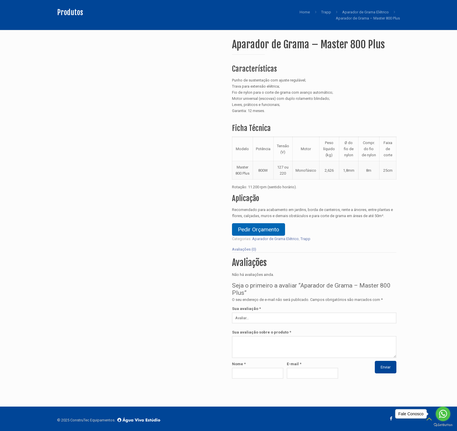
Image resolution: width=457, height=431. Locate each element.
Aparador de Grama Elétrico (365, 12)
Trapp (326, 12)
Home (305, 12)
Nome (239, 364)
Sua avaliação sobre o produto (261, 332)
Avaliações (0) (244, 249)
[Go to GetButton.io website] (443, 425)
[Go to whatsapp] (443, 414)
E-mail (294, 364)
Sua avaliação (246, 308)
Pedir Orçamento (258, 229)
